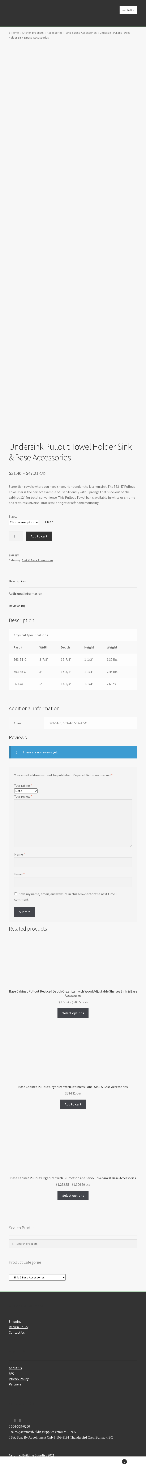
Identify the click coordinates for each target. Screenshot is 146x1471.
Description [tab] (17, 581)
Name (19, 854)
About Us (15, 1368)
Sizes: (13, 516)
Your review (23, 796)
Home (15, 33)
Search (73, 1464)
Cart (112, 1460)
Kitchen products (33, 33)
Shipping (15, 1321)
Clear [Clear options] (49, 522)
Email (19, 874)
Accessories (55, 33)
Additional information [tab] (25, 593)
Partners (15, 1384)
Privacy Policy (19, 1379)
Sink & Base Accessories (81, 33)
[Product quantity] (16, 536)
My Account (24, 1464)
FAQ (11, 1373)
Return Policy (18, 1327)
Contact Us (17, 1332)
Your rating (23, 785)
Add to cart (39, 536)
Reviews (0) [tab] (17, 606)
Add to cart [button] (73, 1104)
